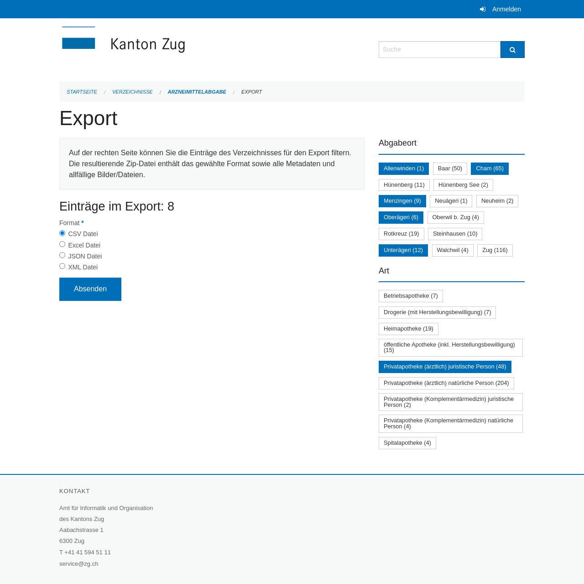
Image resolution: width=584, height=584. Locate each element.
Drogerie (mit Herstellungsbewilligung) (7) (437, 312)
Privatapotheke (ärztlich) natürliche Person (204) (446, 382)
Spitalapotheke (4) (407, 442)
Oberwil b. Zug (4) (456, 217)
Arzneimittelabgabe (196, 92)
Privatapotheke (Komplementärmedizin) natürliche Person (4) (448, 423)
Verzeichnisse (132, 92)
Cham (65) (489, 168)
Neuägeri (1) (451, 200)
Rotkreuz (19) (401, 233)
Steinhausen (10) (455, 233)
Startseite (82, 92)
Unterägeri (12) (403, 250)
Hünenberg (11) (404, 184)
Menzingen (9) (402, 200)
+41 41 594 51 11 (87, 552)
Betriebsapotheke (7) (411, 295)
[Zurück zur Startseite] (178, 49)
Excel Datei (84, 245)
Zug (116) (494, 250)
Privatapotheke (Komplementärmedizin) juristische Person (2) (449, 401)
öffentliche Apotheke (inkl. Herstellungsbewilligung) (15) (449, 347)
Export (251, 92)
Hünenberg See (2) (463, 184)
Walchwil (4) (453, 250)
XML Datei (83, 267)
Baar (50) (450, 168)
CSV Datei (83, 233)
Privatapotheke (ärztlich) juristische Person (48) (445, 366)
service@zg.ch (78, 563)
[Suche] (513, 49)
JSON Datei (85, 256)
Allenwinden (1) (404, 168)
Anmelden (506, 9)
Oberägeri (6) (401, 217)
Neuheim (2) (497, 200)
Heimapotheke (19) (408, 328)
